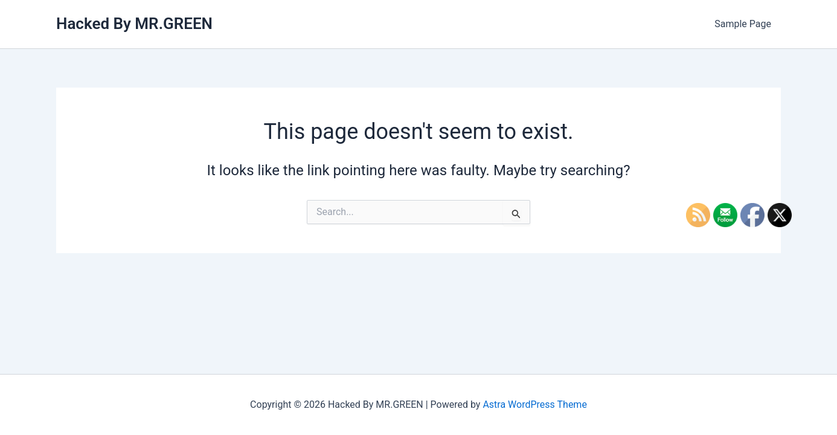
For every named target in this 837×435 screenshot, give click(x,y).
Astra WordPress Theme (534, 404)
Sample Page (742, 24)
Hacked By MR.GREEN (134, 23)
